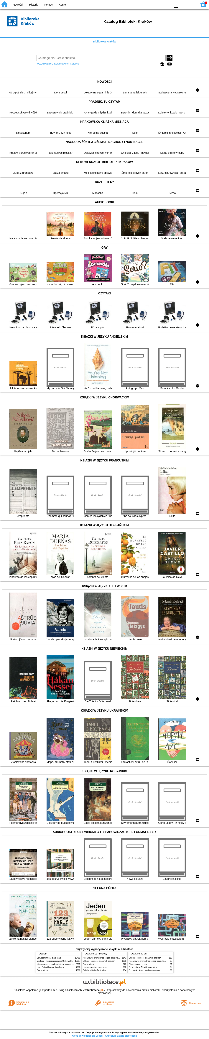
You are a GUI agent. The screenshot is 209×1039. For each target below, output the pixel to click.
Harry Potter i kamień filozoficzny (50, 967)
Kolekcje (74, 63)
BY (167, 4)
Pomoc (48, 4)
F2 (191, 4)
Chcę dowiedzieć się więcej (87, 1035)
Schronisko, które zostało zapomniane (144, 970)
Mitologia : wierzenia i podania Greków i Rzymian (57, 961)
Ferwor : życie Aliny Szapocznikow (143, 967)
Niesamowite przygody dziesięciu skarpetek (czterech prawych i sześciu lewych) (70, 964)
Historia (33, 4)
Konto (62, 4)
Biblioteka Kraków (104, 41)
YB (160, 4)
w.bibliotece (94, 990)
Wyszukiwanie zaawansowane (53, 63)
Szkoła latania (43, 970)
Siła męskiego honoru (138, 964)
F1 (182, 4)
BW (152, 4)
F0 (176, 4)
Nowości (18, 4)
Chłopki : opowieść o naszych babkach (99, 961)
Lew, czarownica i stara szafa (49, 958)
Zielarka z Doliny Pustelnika (94, 970)
